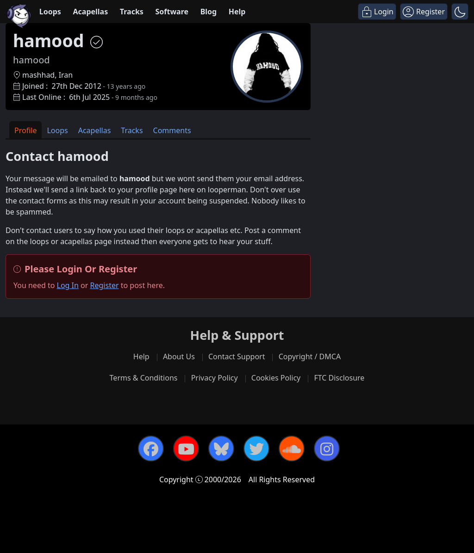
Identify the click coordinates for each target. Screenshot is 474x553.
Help (237, 11)
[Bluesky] (221, 448)
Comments (172, 130)
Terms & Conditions (144, 378)
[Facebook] (151, 448)
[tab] (25, 129)
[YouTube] (186, 448)
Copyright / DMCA (310, 356)
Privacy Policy (214, 378)
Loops (50, 11)
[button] (459, 11)
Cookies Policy (275, 378)
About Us (179, 356)
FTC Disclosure (339, 378)
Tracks (131, 11)
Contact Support (236, 356)
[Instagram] (327, 448)
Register (104, 285)
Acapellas (90, 11)
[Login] (377, 11)
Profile (25, 130)
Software (171, 11)
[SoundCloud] (292, 448)
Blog (208, 11)
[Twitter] (256, 448)
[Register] (424, 11)
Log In (68, 285)
